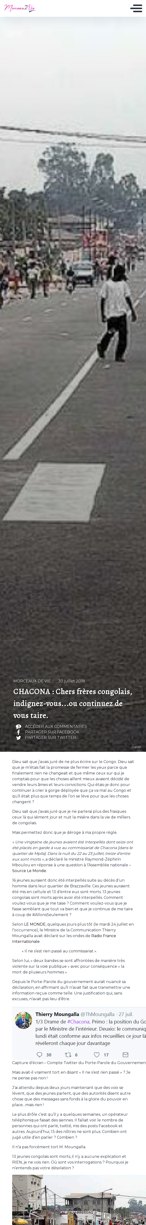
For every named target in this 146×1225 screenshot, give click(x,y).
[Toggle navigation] (136, 8)
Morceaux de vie (32, 681)
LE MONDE (35, 924)
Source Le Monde (29, 870)
